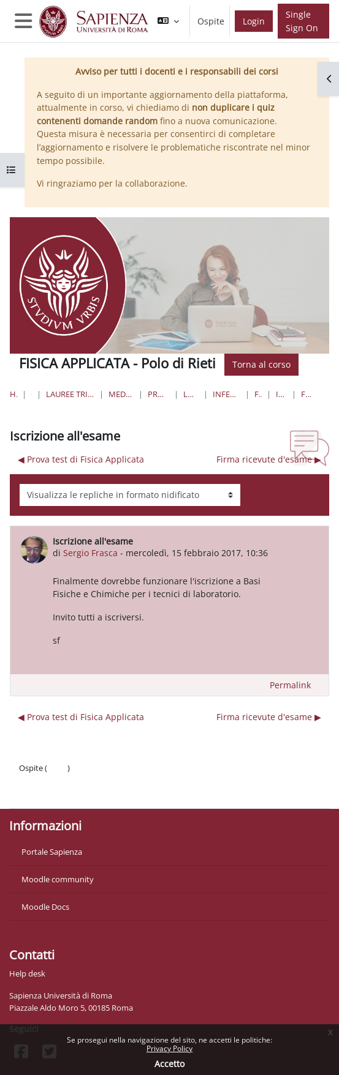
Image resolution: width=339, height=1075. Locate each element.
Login (254, 21)
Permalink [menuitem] (290, 685)
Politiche (34, 780)
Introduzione (282, 394)
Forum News (306, 394)
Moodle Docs (45, 906)
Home (13, 394)
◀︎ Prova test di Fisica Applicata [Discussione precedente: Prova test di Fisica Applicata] (81, 459)
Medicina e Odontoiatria (121, 394)
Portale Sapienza (51, 851)
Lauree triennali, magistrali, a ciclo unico (70, 394)
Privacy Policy (169, 1048)
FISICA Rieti (257, 394)
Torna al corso (261, 364)
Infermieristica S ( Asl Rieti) (227, 394)
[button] (168, 21)
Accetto (169, 1063)
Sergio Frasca (90, 553)
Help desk (27, 973)
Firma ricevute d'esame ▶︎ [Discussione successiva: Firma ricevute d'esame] (268, 459)
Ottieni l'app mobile (55, 792)
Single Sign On (302, 21)
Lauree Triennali (190, 394)
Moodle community (57, 879)
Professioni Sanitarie (158, 394)
